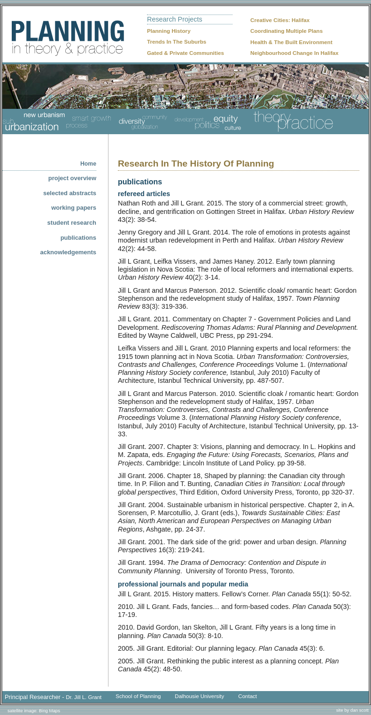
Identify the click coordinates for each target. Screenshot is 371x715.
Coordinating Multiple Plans (286, 31)
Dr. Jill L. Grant (83, 697)
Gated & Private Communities (185, 53)
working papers (73, 207)
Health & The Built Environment (291, 42)
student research (71, 222)
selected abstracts (69, 193)
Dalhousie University (199, 696)
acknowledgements (68, 252)
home (88, 163)
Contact (247, 696)
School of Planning (138, 696)
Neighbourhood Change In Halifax (294, 53)
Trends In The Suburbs (176, 41)
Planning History (169, 31)
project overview (72, 178)
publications (78, 237)
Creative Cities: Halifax (279, 20)
